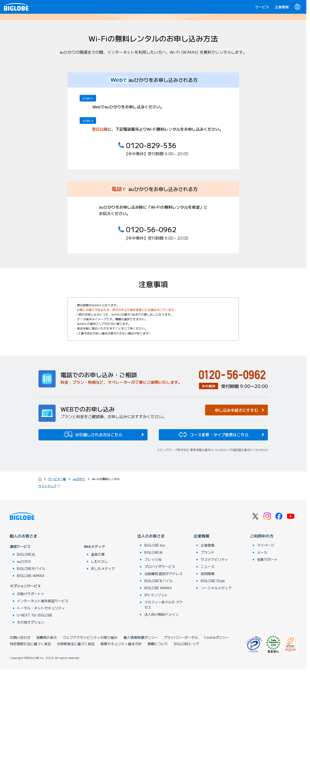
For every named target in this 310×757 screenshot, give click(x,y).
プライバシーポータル (181, 725)
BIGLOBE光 (26, 642)
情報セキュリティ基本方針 (121, 731)
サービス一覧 (57, 567)
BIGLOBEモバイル (31, 656)
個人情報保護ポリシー (141, 725)
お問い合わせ (20, 725)
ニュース (207, 654)
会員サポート (267, 647)
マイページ (265, 633)
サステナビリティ (214, 647)
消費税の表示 (46, 725)
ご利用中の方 (261, 624)
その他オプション (30, 710)
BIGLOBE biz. (155, 633)
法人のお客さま (151, 624)
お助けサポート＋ (30, 681)
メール (262, 640)
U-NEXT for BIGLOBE (34, 703)
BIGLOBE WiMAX (30, 663)
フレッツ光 (152, 647)
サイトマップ (49, 574)
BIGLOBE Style (213, 668)
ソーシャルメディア (216, 675)
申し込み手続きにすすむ (236, 498)
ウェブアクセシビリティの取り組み (90, 725)
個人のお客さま (23, 624)
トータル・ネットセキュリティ (41, 695)
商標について (158, 731)
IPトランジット (156, 682)
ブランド (207, 640)
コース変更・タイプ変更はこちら (213, 522)
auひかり (79, 567)
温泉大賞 (98, 642)
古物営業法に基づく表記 (76, 731)
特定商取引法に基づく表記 (30, 731)
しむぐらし (99, 649)
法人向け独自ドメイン (161, 702)
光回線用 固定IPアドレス (163, 661)
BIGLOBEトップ (186, 731)
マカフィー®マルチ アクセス (163, 693)
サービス (262, 6)
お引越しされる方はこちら (93, 522)
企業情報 (282, 6)
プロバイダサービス (159, 654)
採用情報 (207, 661)
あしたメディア (103, 656)
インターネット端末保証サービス (42, 688)
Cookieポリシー (216, 725)
